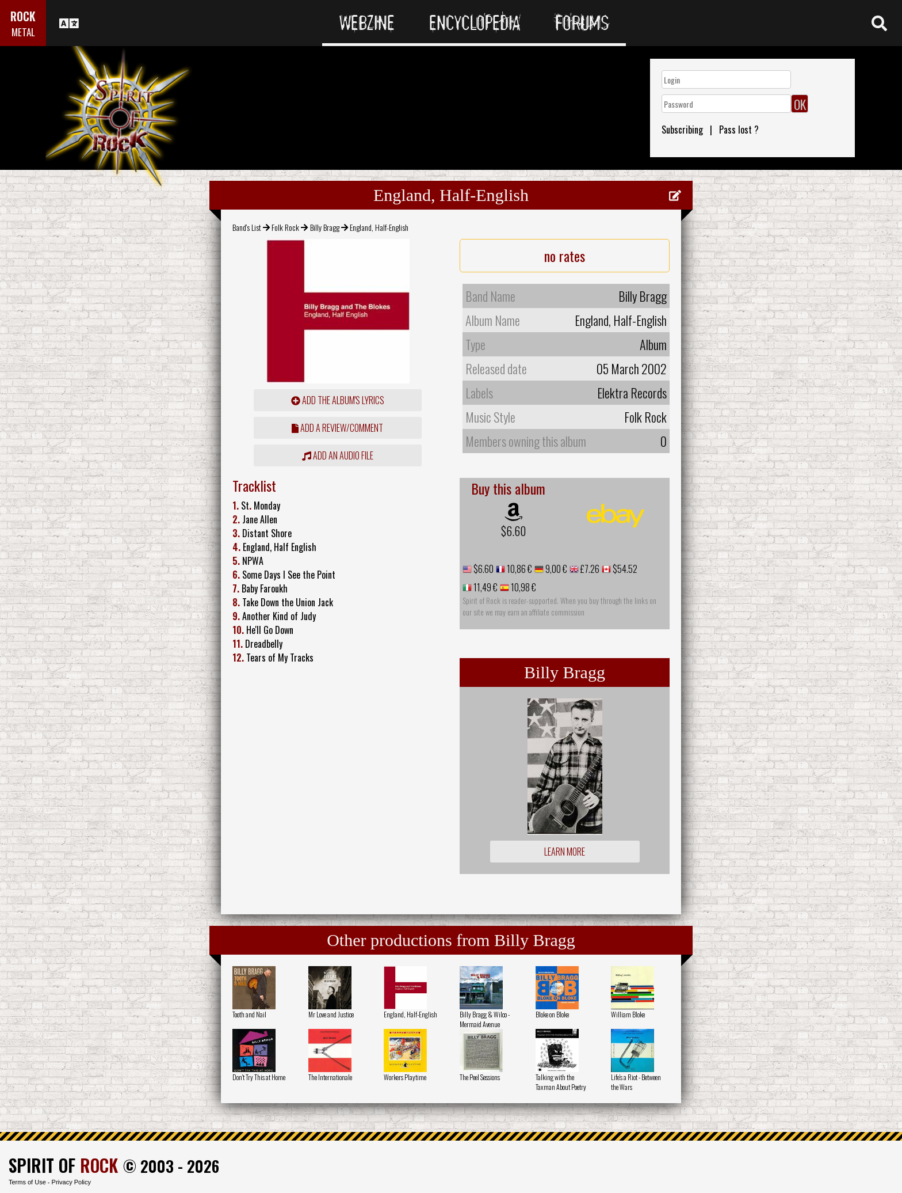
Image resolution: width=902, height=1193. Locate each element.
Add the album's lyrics (337, 400)
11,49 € (485, 587)
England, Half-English (410, 1014)
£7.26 (589, 569)
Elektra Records (632, 392)
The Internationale (330, 1077)
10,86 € (518, 569)
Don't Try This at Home (258, 1077)
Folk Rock (285, 227)
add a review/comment (337, 428)
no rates (564, 255)
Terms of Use (27, 1182)
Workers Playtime (405, 1077)
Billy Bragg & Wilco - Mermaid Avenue (485, 1019)
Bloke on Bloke (552, 1014)
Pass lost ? (739, 129)
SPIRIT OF (63, 1165)
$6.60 (513, 530)
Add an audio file (337, 455)
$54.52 (624, 569)
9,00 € (555, 569)
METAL (23, 32)
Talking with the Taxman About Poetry (561, 1082)
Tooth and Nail (249, 1014)
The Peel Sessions (480, 1077)
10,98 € (522, 587)
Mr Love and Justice (331, 1014)
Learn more (564, 851)
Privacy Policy (71, 1182)
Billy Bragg (324, 227)
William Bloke (628, 1014)
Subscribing (682, 129)
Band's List (246, 227)
